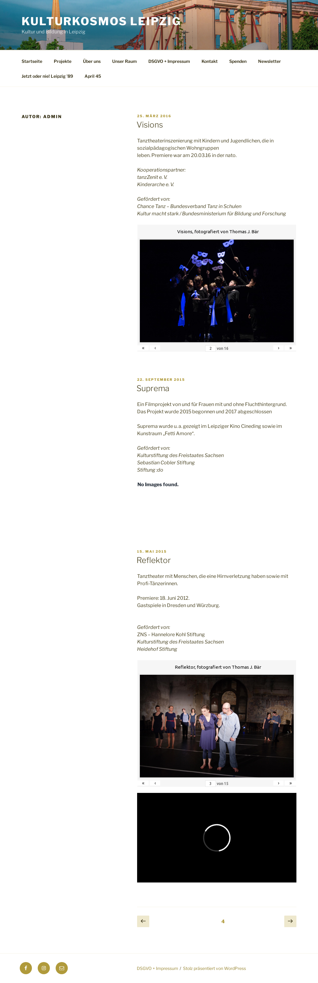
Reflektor (154, 560)
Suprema (153, 388)
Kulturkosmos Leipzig (101, 21)
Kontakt (210, 61)
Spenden (238, 61)
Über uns (92, 61)
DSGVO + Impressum (169, 61)
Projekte (62, 61)
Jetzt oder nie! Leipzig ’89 (47, 76)
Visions (150, 124)
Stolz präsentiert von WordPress (214, 968)
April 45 (93, 76)
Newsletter (269, 61)
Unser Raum (124, 61)
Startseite (32, 61)
